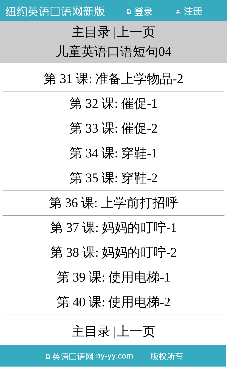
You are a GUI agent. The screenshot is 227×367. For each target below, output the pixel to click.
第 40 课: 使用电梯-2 (113, 302)
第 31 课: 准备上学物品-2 (113, 78)
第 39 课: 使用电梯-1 (113, 277)
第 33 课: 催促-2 (113, 128)
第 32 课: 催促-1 (113, 103)
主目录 (91, 32)
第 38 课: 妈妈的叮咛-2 (113, 252)
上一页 (136, 32)
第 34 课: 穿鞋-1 (113, 153)
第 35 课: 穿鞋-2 (113, 178)
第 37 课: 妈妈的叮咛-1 (113, 227)
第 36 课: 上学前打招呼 (113, 203)
